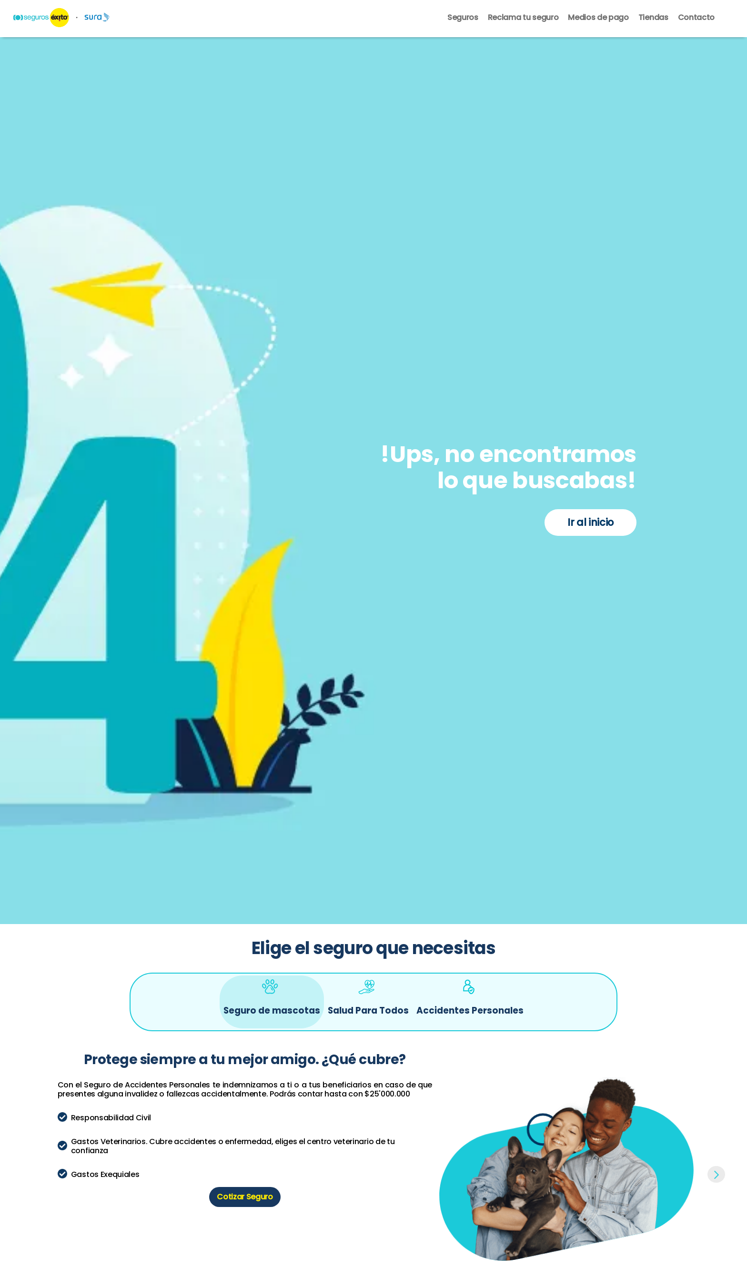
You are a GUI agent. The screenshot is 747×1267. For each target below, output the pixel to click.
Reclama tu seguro (523, 18)
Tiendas (653, 18)
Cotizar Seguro (245, 1196)
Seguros (462, 18)
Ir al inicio (590, 522)
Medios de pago (598, 18)
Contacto (696, 18)
